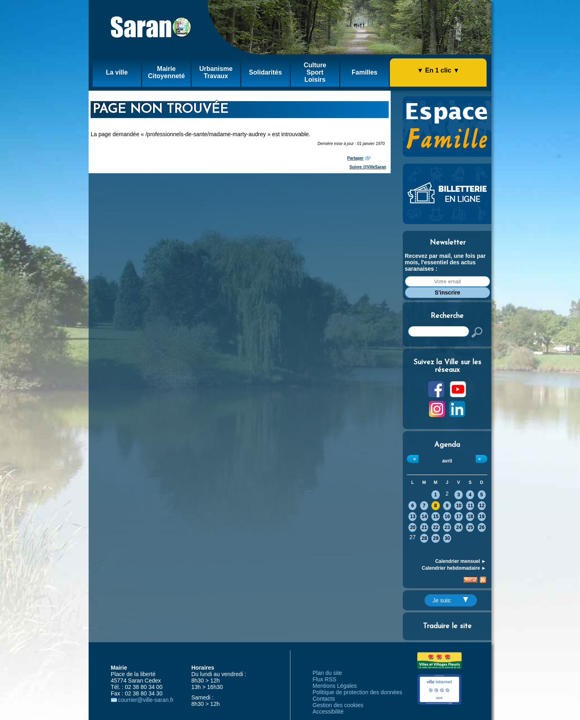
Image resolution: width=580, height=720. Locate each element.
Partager (355, 158)
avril (447, 461)
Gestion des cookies (338, 705)
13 (412, 516)
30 (447, 538)
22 (435, 527)
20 (412, 527)
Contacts (324, 698)
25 (470, 527)
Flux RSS (324, 679)
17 (458, 516)
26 (482, 527)
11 (470, 505)
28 (424, 538)
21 (424, 527)
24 (458, 527)
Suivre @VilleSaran (368, 167)
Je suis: (450, 600)
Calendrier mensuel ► (460, 561)
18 (470, 516)
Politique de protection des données (357, 692)
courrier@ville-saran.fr (146, 700)
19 (482, 516)
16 (447, 516)
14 (424, 516)
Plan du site (327, 673)
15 (435, 516)
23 (447, 527)
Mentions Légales (335, 686)
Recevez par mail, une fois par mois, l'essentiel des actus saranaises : (445, 262)
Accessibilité (328, 711)
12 (482, 505)
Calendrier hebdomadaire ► (454, 568)
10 (458, 505)
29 (435, 538)
